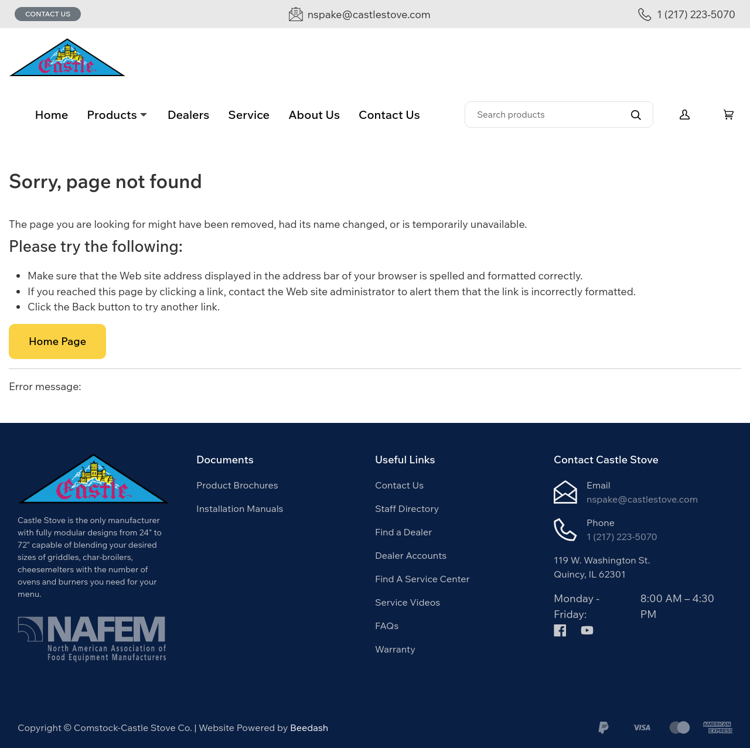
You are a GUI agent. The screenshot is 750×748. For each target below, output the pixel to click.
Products (112, 114)
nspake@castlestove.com (642, 499)
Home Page (57, 341)
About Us (314, 114)
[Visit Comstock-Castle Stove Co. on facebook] (560, 629)
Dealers (189, 114)
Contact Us (47, 13)
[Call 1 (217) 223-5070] (686, 14)
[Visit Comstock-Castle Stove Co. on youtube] (587, 629)
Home (51, 114)
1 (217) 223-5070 (622, 536)
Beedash (309, 727)
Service (249, 114)
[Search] (559, 114)
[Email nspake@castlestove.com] (360, 14)
